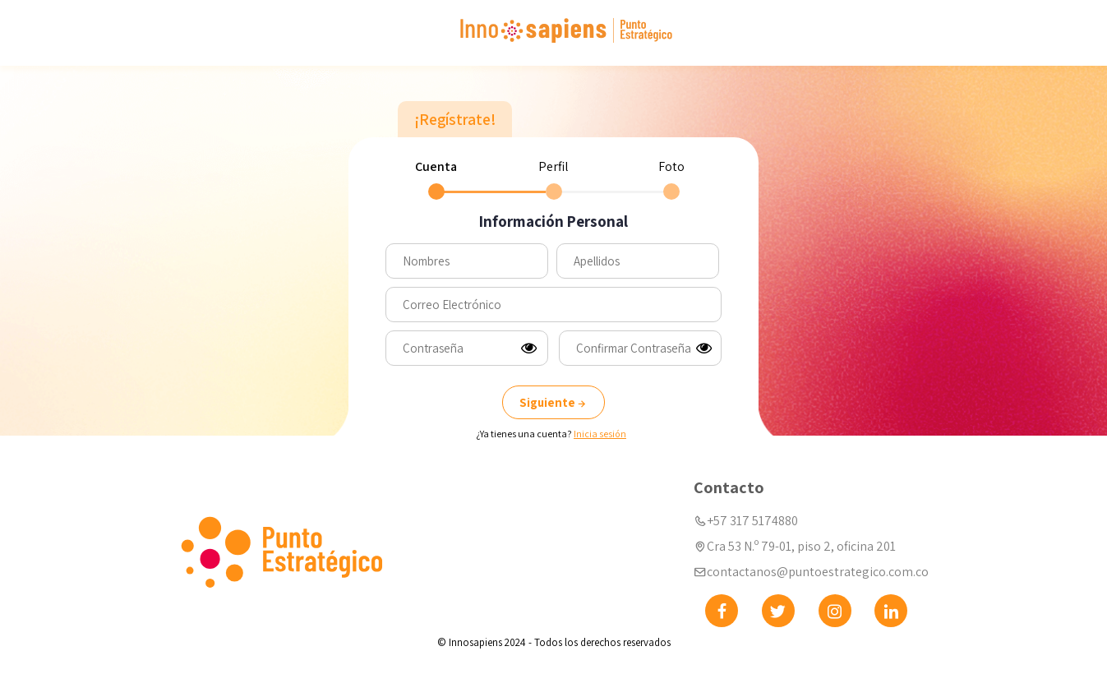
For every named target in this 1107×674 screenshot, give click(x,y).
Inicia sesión (600, 433)
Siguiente (553, 402)
